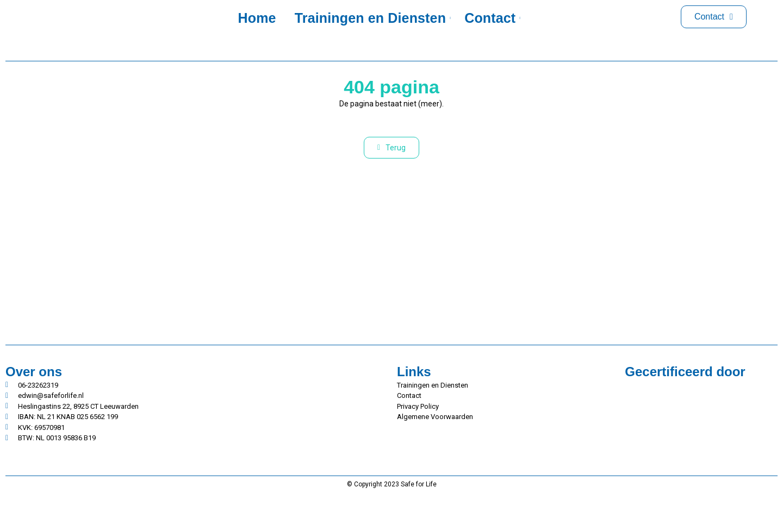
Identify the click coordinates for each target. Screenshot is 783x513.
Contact (491, 18)
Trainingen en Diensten (372, 18)
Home (257, 18)
